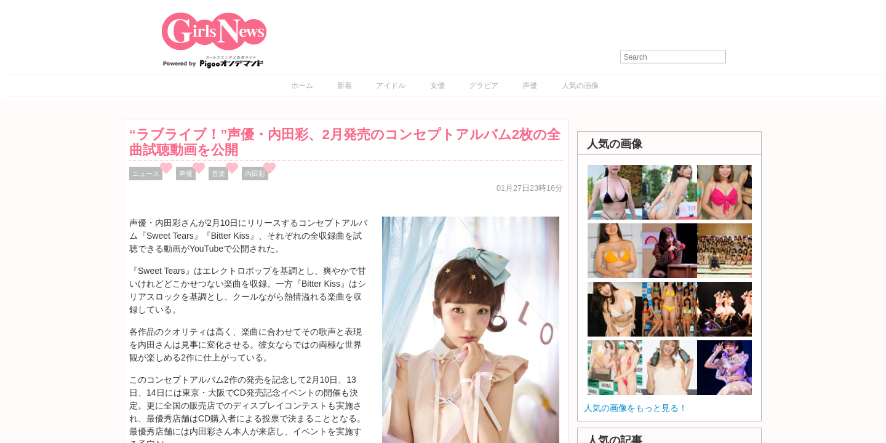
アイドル (390, 85)
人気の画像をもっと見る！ (635, 408)
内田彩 (255, 173)
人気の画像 (580, 85)
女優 (437, 85)
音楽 (218, 173)
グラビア (483, 85)
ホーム (302, 85)
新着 (344, 85)
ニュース (145, 173)
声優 (529, 85)
